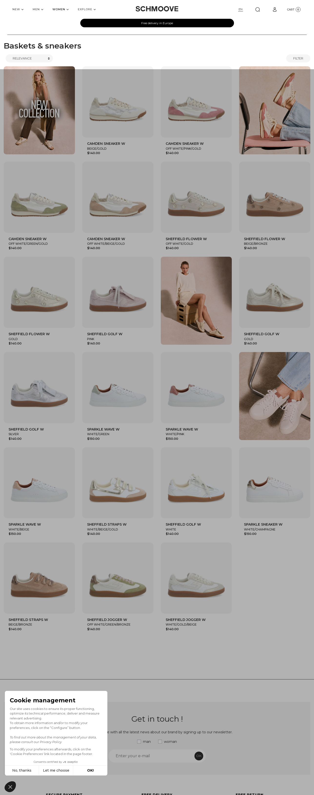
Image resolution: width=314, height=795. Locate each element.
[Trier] (29, 58)
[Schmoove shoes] (157, 8)
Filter (298, 58)
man (147, 741)
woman (170, 741)
